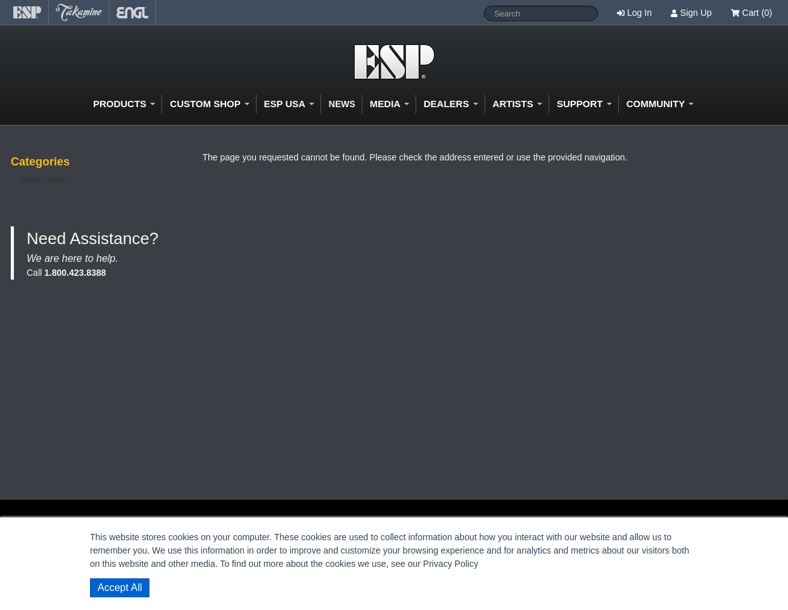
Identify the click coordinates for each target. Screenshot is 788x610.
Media (389, 103)
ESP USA (289, 103)
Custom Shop (209, 103)
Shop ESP (394, 61)
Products (124, 103)
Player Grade (42, 180)
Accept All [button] (120, 587)
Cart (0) (751, 13)
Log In (639, 13)
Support (584, 103)
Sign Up (696, 13)
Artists (517, 103)
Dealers (451, 103)
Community (660, 103)
